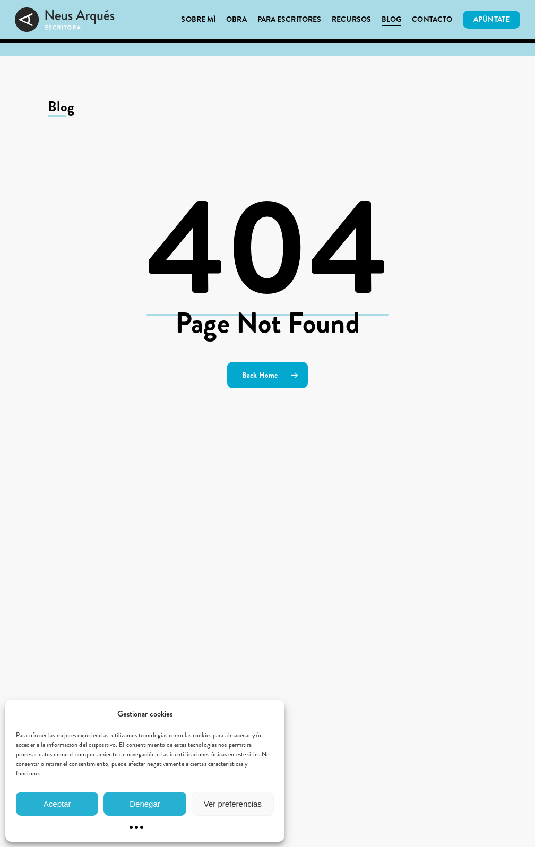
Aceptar (57, 803)
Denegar (145, 803)
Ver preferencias (233, 803)
